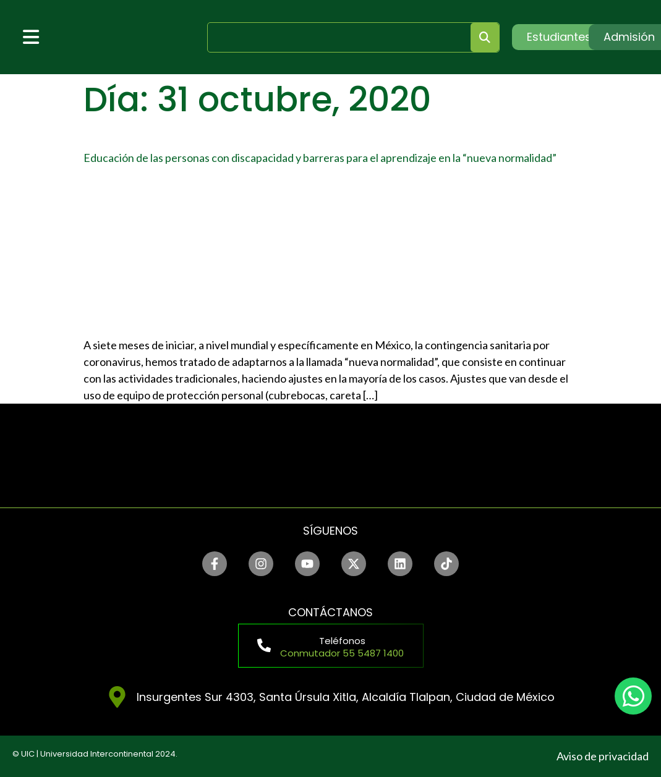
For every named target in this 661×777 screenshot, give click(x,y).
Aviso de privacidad (603, 756)
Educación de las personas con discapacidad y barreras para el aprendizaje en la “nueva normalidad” (320, 157)
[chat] (633, 696)
